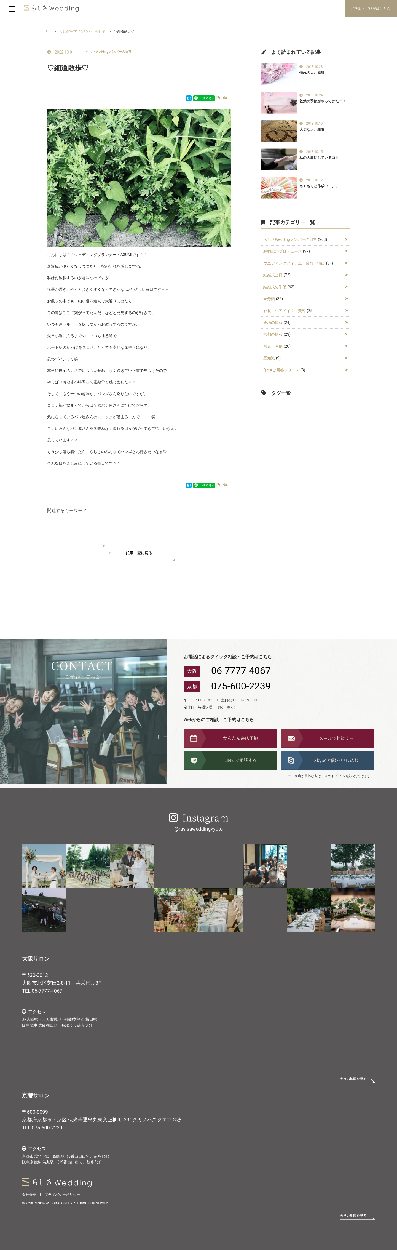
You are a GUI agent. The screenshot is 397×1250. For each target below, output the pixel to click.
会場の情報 (273, 322)
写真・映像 (273, 346)
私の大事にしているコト (319, 158)
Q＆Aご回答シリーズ (281, 370)
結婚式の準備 (274, 287)
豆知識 (269, 358)
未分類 (269, 299)
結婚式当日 (273, 275)
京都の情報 (273, 334)
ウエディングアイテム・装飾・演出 (294, 263)
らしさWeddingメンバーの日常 (109, 52)
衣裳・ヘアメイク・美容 (284, 310)
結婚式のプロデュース (282, 251)
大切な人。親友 (311, 129)
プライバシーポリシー (62, 1195)
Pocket (223, 97)
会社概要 (29, 1195)
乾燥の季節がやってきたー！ (322, 101)
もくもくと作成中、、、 (319, 186)
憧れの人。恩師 (311, 73)
